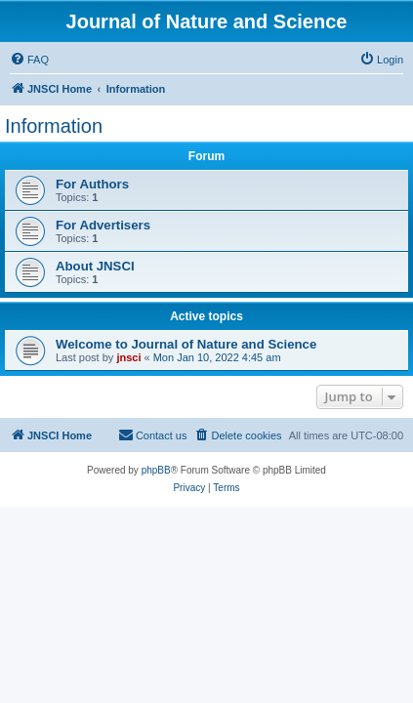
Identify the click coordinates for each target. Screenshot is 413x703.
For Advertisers (103, 225)
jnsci (128, 357)
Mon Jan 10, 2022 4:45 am (217, 357)
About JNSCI (95, 266)
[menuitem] (29, 59)
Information (54, 126)
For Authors (92, 184)
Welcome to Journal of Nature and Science (186, 344)
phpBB (156, 470)
